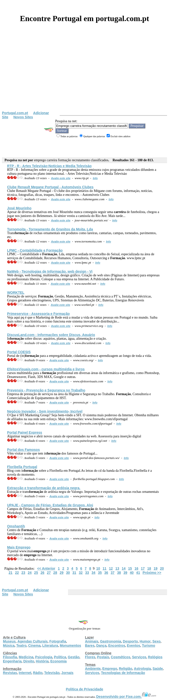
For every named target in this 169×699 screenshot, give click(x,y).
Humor (145, 641)
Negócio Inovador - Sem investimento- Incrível (44, 411)
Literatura (50, 645)
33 (87, 573)
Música (8, 645)
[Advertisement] (84, 74)
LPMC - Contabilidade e (35, 250)
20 (162, 568)
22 (17, 573)
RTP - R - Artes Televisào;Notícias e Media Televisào (49, 166)
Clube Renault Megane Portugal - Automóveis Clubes (50, 187)
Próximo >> (152, 573)
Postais (103, 657)
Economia (58, 661)
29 (62, 573)
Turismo (148, 645)
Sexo (156, 641)
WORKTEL (15, 293)
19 (156, 568)
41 (138, 573)
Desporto (130, 641)
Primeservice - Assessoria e (38, 314)
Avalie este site (60, 178)
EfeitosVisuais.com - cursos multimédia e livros (46, 369)
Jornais (67, 673)
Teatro (21, 645)
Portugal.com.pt (15, 113)
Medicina (26, 657)
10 (98, 568)
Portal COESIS (19, 352)
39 (125, 573)
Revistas (10, 673)
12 (111, 568)
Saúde (158, 669)
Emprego (109, 669)
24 (30, 573)
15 (130, 568)
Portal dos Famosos (23, 450)
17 (143, 568)
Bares (90, 645)
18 (149, 568)
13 (117, 568)
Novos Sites (23, 117)
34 (93, 573)
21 (10, 573)
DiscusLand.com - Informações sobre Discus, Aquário (51, 335)
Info (95, 178)
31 (74, 573)
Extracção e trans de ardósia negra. (43, 488)
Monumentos (70, 645)
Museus (9, 641)
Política (60, 657)
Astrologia (142, 669)
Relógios (155, 657)
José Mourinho (19, 208)
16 (136, 568)
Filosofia (10, 657)
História (42, 661)
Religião (125, 669)
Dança (101, 645)
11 (105, 568)
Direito (28, 661)
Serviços (139, 657)
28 (55, 573)
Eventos (133, 645)
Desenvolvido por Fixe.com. (126, 697)
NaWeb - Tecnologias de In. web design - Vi (49, 271)
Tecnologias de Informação (123, 673)
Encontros (116, 645)
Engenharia (12, 661)
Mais (19, 547)
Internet (25, 673)
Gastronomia (110, 641)
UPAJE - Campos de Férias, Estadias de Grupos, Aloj (50, 505)
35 (100, 573)
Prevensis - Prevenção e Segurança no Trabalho (46, 390)
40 (132, 573)
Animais (91, 641)
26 (43, 573)
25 (36, 573)
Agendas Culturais (32, 641)
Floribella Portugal (22, 467)
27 (49, 573)
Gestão (73, 657)
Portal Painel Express (24, 432)
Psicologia (43, 657)
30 (68, 573)
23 (23, 573)
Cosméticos (120, 657)
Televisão (52, 673)
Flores (90, 657)
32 (81, 573)
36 (106, 573)
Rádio (38, 673)
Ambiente (93, 669)
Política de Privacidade (84, 689)
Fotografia (57, 641)
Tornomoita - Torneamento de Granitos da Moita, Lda (50, 229)
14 (124, 568)
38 (119, 573)
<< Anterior (46, 568)
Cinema (34, 645)
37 (113, 573)
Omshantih (16, 526)
